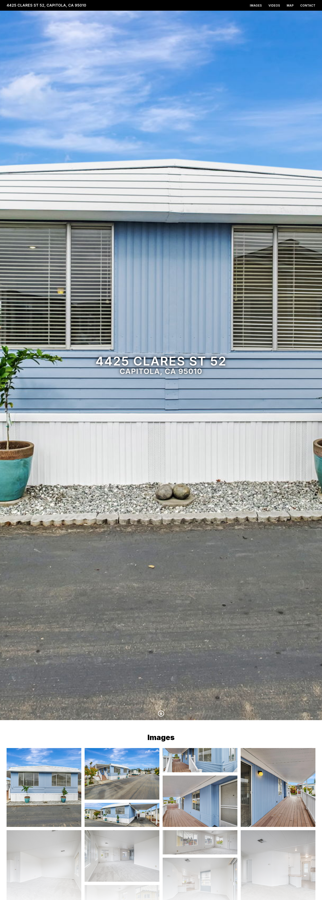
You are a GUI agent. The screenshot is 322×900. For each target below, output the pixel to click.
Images (256, 5)
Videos (274, 5)
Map (290, 5)
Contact (307, 5)
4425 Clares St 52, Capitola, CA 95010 (46, 5)
